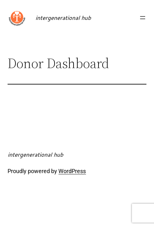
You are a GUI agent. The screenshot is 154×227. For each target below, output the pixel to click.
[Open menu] (142, 17)
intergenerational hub (63, 18)
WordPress (72, 171)
